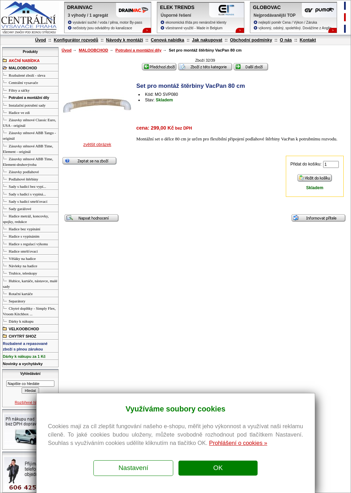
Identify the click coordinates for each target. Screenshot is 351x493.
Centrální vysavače (20, 82)
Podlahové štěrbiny (20, 178)
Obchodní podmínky (251, 40)
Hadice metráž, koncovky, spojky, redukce (26, 218)
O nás (286, 40)
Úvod (40, 40)
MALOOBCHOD (93, 50)
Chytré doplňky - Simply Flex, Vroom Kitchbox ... (29, 311)
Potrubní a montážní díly (138, 50)
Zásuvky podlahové (21, 171)
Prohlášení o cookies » (238, 443)
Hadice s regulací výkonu (25, 243)
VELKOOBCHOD (21, 328)
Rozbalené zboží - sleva (24, 74)
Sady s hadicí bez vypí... (24, 186)
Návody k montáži (124, 40)
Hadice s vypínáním (21, 235)
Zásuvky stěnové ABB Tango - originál (29, 135)
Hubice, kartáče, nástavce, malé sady (30, 283)
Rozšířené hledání (30, 402)
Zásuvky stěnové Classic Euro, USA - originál (29, 122)
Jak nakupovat (207, 40)
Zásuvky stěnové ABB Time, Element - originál (28, 148)
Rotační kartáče (18, 293)
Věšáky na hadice (19, 258)
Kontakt (308, 40)
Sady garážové (17, 208)
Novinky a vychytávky (23, 364)
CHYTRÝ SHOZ (19, 335)
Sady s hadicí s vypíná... (24, 193)
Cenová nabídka (167, 40)
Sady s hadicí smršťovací (25, 201)
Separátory (14, 300)
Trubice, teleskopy (20, 272)
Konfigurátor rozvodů (76, 40)
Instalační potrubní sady (24, 104)
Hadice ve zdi (16, 112)
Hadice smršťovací (20, 250)
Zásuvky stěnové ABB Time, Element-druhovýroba (28, 161)
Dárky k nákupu (18, 320)
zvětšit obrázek (97, 144)
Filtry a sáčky (16, 89)
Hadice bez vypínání (21, 228)
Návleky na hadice (20, 265)
